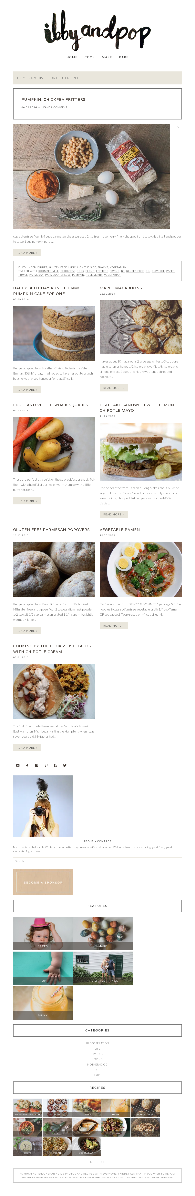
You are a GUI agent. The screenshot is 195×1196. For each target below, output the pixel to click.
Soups (28, 1153)
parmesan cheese (58, 274)
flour (90, 270)
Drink (43, 1015)
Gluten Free (58, 267)
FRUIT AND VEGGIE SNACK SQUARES (50, 404)
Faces (43, 946)
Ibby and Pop (97, 30)
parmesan (36, 274)
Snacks (103, 267)
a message (92, 1177)
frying (114, 270)
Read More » (27, 252)
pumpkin (78, 274)
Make (107, 57)
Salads (115, 1133)
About (89, 841)
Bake (124, 57)
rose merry (94, 274)
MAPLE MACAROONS (121, 288)
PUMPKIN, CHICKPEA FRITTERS (53, 99)
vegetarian (112, 274)
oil (148, 270)
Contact (104, 841)
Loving (97, 1059)
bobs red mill (48, 270)
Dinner (42, 267)
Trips (97, 1075)
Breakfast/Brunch (27, 1114)
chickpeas (67, 270)
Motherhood (97, 1064)
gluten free (135, 270)
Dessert (57, 1114)
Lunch (73, 267)
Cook (90, 57)
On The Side (87, 267)
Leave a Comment (54, 107)
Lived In (97, 1053)
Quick (86, 1133)
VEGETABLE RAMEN (120, 529)
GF (123, 270)
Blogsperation (97, 1043)
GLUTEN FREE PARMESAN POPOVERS (51, 529)
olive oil (158, 270)
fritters (102, 270)
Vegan (57, 1153)
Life (97, 1048)
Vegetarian (118, 267)
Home (72, 57)
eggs (80, 270)
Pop (43, 980)
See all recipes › (98, 1162)
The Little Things (102, 980)
